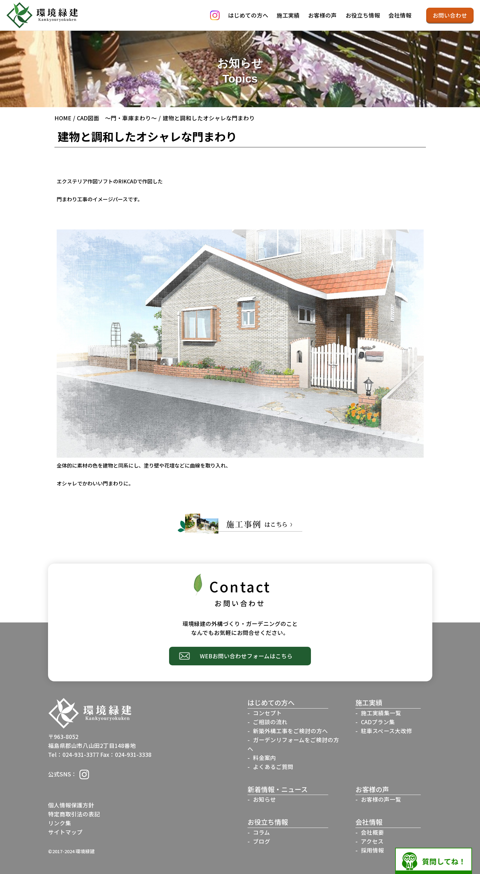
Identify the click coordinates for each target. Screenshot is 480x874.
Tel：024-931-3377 (73, 754)
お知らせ (264, 799)
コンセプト (267, 713)
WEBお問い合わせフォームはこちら (246, 656)
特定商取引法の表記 (74, 814)
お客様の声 (322, 15)
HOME (62, 118)
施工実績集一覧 (381, 713)
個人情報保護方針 (71, 805)
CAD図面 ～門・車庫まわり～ (117, 118)
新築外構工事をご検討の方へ (290, 731)
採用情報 (372, 850)
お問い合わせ (450, 15)
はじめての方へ (248, 15)
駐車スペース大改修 (386, 731)
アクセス (372, 841)
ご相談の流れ (270, 722)
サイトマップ (65, 832)
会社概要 (372, 832)
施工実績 (288, 15)
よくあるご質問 (273, 767)
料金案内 (264, 758)
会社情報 (399, 15)
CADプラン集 (378, 722)
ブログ (261, 841)
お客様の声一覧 (381, 799)
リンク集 (59, 823)
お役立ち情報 (363, 15)
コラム (261, 832)
